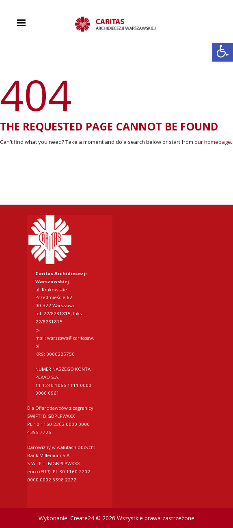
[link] (222, 51)
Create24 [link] (82, 518)
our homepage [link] (212, 141)
